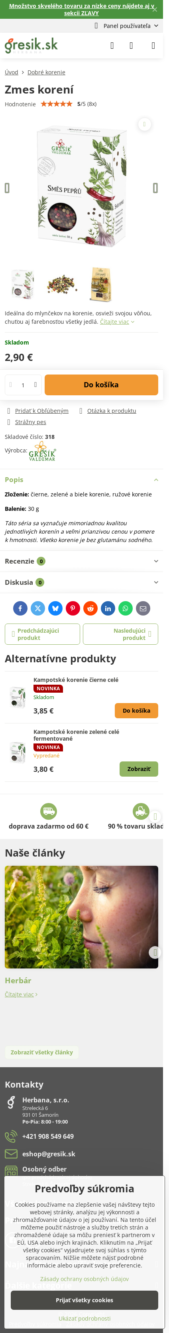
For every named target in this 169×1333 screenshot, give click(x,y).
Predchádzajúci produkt (35, 634)
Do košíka (101, 384)
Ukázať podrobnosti (85, 1318)
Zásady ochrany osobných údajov (84, 1279)
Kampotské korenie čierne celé (75, 679)
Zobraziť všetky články (42, 1052)
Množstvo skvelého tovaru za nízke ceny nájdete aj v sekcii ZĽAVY (81, 9)
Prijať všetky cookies (84, 1300)
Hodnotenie (20, 104)
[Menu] (153, 46)
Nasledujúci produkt (132, 634)
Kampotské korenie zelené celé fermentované (76, 735)
